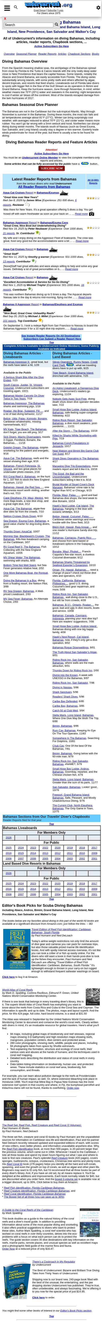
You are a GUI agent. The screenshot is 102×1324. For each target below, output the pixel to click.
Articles (62, 53)
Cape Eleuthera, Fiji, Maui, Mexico (23, 497)
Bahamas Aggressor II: (16, 361)
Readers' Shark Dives (65, 696)
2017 (94, 847)
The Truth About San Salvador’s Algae (75, 652)
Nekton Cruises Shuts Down (19, 516)
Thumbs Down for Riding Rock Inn (72, 670)
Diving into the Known (65, 675)
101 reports (9, 320)
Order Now (8, 1248)
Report (18, 192)
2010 (82, 853)
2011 (70, 853)
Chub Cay (58, 745)
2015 (21, 853)
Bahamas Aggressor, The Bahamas (23, 403)
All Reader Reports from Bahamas (44, 186)
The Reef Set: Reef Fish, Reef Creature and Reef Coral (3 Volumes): (42, 1125)
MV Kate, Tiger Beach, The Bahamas (24, 429)
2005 (45, 858)
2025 (9, 847)
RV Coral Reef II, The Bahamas (21, 546)
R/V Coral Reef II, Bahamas (19, 476)
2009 (94, 853)
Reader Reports (47, 53)
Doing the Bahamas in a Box (19, 580)
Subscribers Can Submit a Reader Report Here (52, 338)
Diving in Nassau (62, 687)
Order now (73, 1087)
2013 (45, 853)
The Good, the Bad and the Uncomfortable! (68, 475)
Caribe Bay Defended (65, 701)
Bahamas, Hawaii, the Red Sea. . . (23, 487)
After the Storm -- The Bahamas (71, 430)
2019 (70, 847)
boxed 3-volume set (66, 1179)
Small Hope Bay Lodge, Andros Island (75, 626)
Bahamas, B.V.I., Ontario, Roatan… (73, 604)
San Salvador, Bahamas (66, 787)
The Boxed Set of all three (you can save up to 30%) (34, 1196)
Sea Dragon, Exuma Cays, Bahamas (24, 520)
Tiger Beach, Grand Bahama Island (73, 372)
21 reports (9, 233)
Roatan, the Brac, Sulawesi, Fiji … (23, 410)
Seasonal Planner (26, 53)
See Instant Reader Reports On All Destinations (50, 335)
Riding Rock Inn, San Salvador (70, 682)
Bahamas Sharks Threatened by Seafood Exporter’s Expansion (71, 564)
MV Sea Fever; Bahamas (17, 598)
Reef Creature (59, 1157)
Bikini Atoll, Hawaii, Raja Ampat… (72, 527)
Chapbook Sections (79, 53)
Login (61, 10)
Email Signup (40, 10)
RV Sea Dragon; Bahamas (18, 591)
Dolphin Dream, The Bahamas (20, 447)
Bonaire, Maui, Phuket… (67, 551)
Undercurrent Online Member (40, 157)
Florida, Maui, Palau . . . (66, 495)
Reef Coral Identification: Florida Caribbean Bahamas (35, 1193)
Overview (9, 53)
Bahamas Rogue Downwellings (71, 647)
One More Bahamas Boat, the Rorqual (25, 572)
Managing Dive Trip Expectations (72, 466)
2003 (70, 858)
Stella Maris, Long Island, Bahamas (73, 715)
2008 (9, 858)
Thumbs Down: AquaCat (17, 531)
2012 (58, 853)
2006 (33, 858)
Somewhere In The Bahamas (69, 738)
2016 (9, 853)
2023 (33, 847)
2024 (21, 847)
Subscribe (51, 10)
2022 (45, 847)
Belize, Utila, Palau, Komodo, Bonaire (25, 418)
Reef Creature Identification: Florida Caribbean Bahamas (37, 1190)
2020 (58, 847)
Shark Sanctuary (62, 692)
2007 (21, 858)
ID (14, 1164)
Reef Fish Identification (20, 1148)
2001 (94, 858)
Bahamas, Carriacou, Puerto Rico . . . (74, 537)
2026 (9, 837)
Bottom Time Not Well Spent (19, 565)
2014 (33, 853)
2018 (82, 847)
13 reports (9, 261)
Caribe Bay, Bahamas (65, 705)
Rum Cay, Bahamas (64, 730)
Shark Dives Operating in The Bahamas (75, 458)
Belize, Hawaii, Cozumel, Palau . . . (73, 516)
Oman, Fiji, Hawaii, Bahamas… (71, 569)
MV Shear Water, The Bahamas (21, 557)
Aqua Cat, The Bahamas (17, 458)
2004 (58, 858)
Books (95, 53)
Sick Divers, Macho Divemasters (22, 436)
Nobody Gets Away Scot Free (70, 398)
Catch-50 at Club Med (65, 710)
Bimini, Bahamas (62, 725)
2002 (82, 858)
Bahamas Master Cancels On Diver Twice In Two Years (23, 397)
